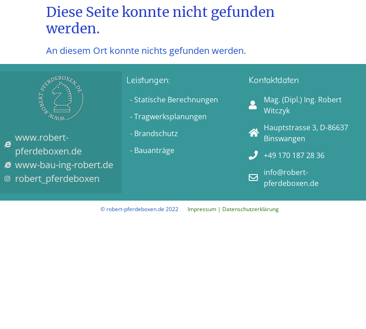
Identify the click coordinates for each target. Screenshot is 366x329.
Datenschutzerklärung (250, 209)
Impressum (202, 209)
